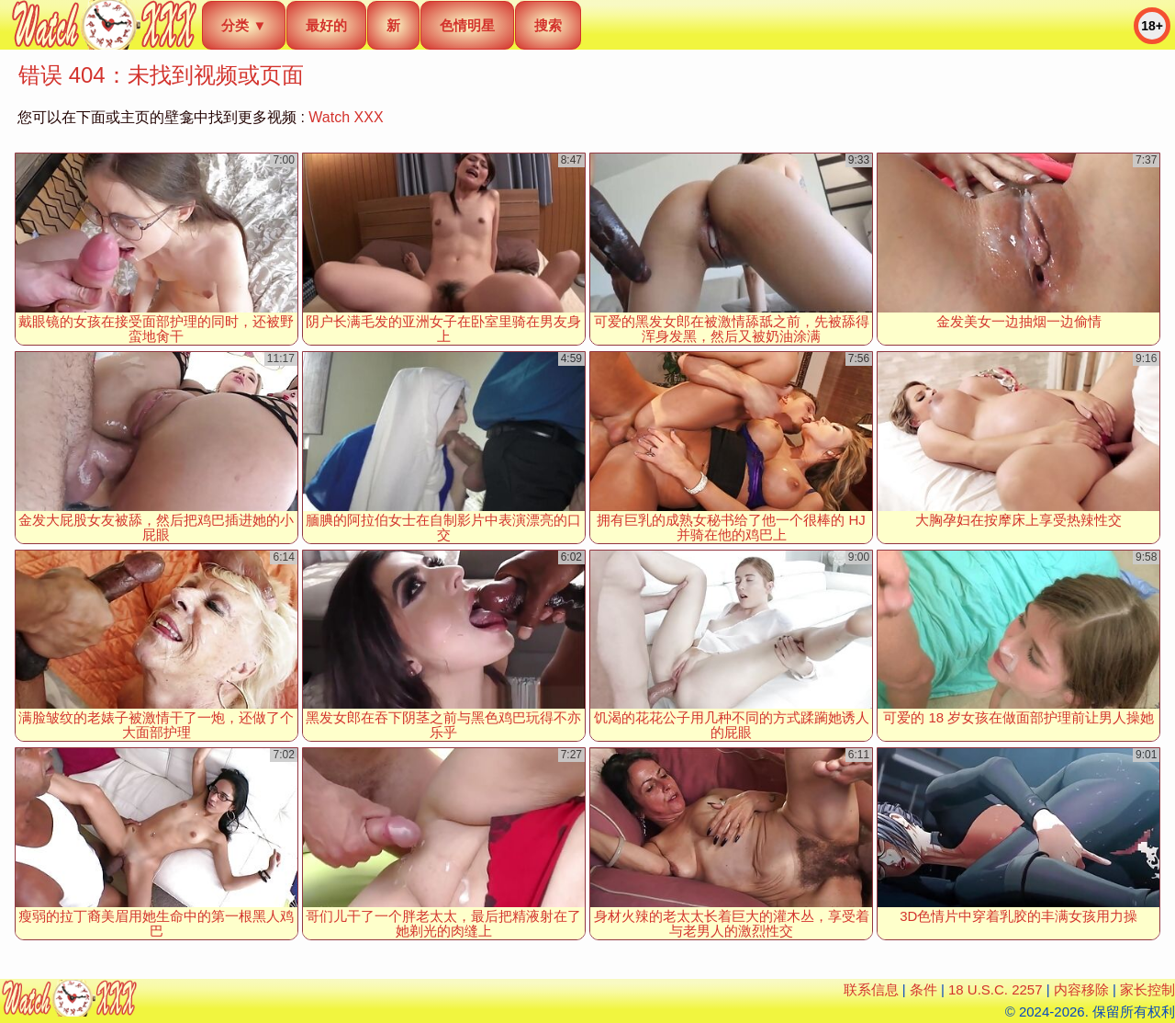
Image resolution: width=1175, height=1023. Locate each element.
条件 (923, 989)
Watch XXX (345, 117)
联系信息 (871, 989)
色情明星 (467, 25)
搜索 (548, 25)
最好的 (326, 25)
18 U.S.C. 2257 (995, 989)
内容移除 (1081, 989)
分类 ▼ (243, 25)
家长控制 (1147, 989)
